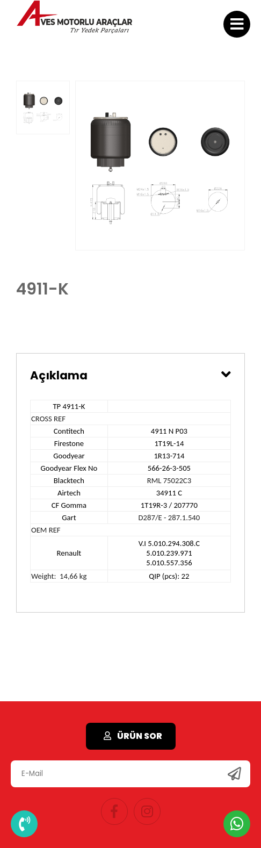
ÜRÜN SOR (130, 736)
